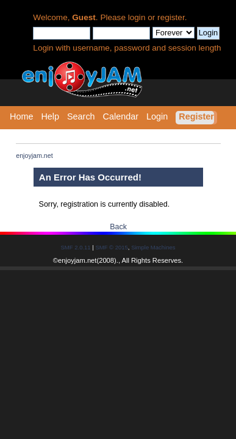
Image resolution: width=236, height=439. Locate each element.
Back (118, 227)
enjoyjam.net (77, 260)
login (137, 17)
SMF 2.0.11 (76, 247)
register (171, 17)
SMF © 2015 (111, 247)
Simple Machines (153, 247)
